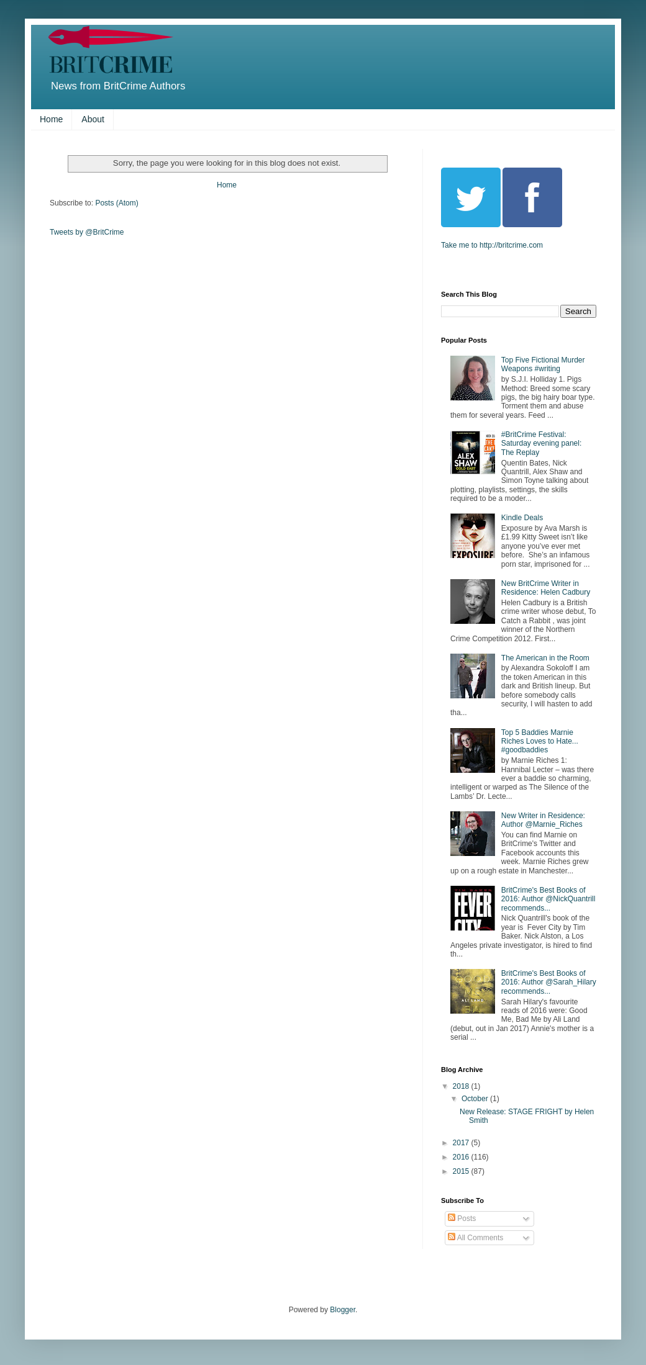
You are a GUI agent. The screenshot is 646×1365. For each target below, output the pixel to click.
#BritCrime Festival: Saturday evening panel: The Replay (541, 443)
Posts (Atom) (116, 203)
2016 (462, 1157)
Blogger (342, 1309)
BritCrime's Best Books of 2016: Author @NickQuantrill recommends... (548, 899)
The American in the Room (545, 658)
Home (51, 119)
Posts (462, 1218)
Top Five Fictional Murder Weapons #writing (543, 364)
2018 (462, 1086)
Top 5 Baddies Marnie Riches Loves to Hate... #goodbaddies (539, 741)
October (476, 1098)
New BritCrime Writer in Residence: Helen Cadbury (545, 588)
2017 (462, 1142)
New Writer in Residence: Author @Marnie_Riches (543, 820)
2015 (462, 1171)
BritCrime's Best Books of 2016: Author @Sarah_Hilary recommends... (548, 982)
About (92, 119)
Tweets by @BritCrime (87, 232)
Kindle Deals (522, 517)
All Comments (475, 1237)
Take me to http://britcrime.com (492, 245)
